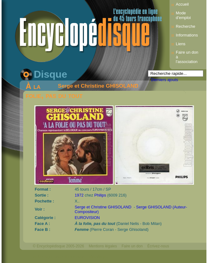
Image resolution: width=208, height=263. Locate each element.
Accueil (182, 4)
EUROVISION (87, 217)
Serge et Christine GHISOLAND (98, 86)
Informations (187, 35)
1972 (79, 195)
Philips (100, 195)
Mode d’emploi (183, 15)
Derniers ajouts (164, 79)
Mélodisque (98, 257)
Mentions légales (103, 246)
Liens (180, 43)
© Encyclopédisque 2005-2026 (58, 246)
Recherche (185, 26)
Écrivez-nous (158, 246)
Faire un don (132, 246)
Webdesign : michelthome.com (58, 257)
